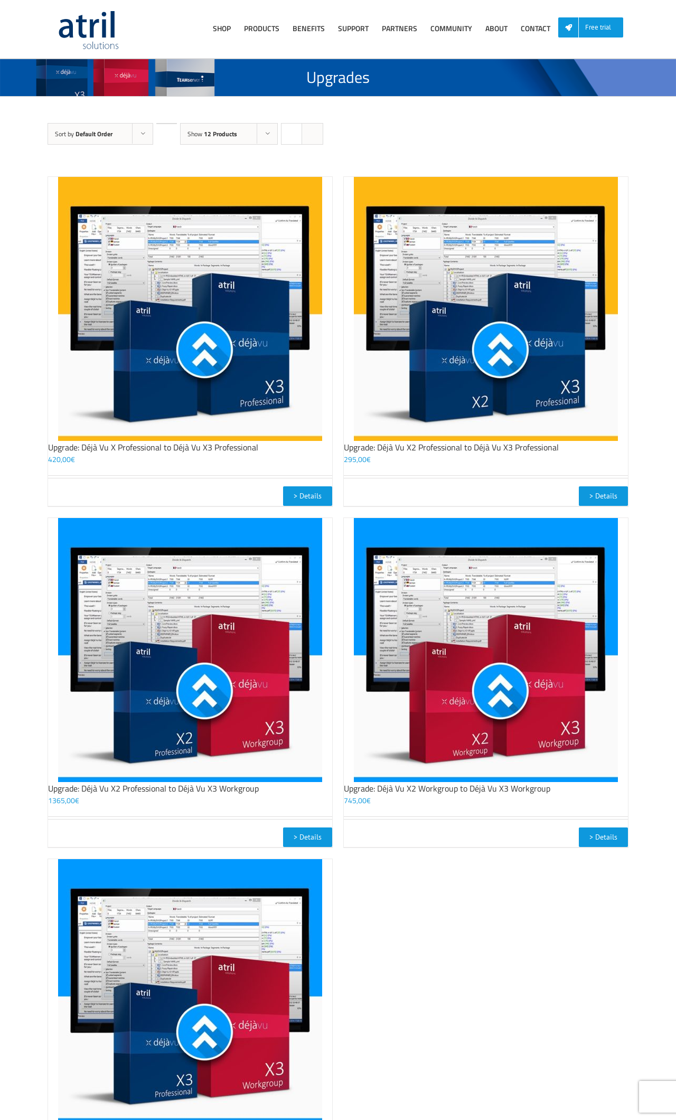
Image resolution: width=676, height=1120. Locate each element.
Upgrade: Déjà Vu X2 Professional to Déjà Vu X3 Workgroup (153, 788)
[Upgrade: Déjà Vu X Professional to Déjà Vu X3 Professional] (190, 309)
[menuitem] (594, 27)
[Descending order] (166, 123)
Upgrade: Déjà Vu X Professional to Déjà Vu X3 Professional (153, 447)
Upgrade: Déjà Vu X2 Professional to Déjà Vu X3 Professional (451, 447)
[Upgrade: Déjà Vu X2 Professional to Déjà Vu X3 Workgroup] (190, 650)
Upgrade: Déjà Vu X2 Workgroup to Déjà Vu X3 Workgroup (447, 788)
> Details (308, 496)
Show (212, 134)
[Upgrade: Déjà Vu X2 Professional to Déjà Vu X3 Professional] (486, 309)
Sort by (83, 134)
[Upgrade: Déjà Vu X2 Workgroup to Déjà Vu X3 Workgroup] (486, 650)
